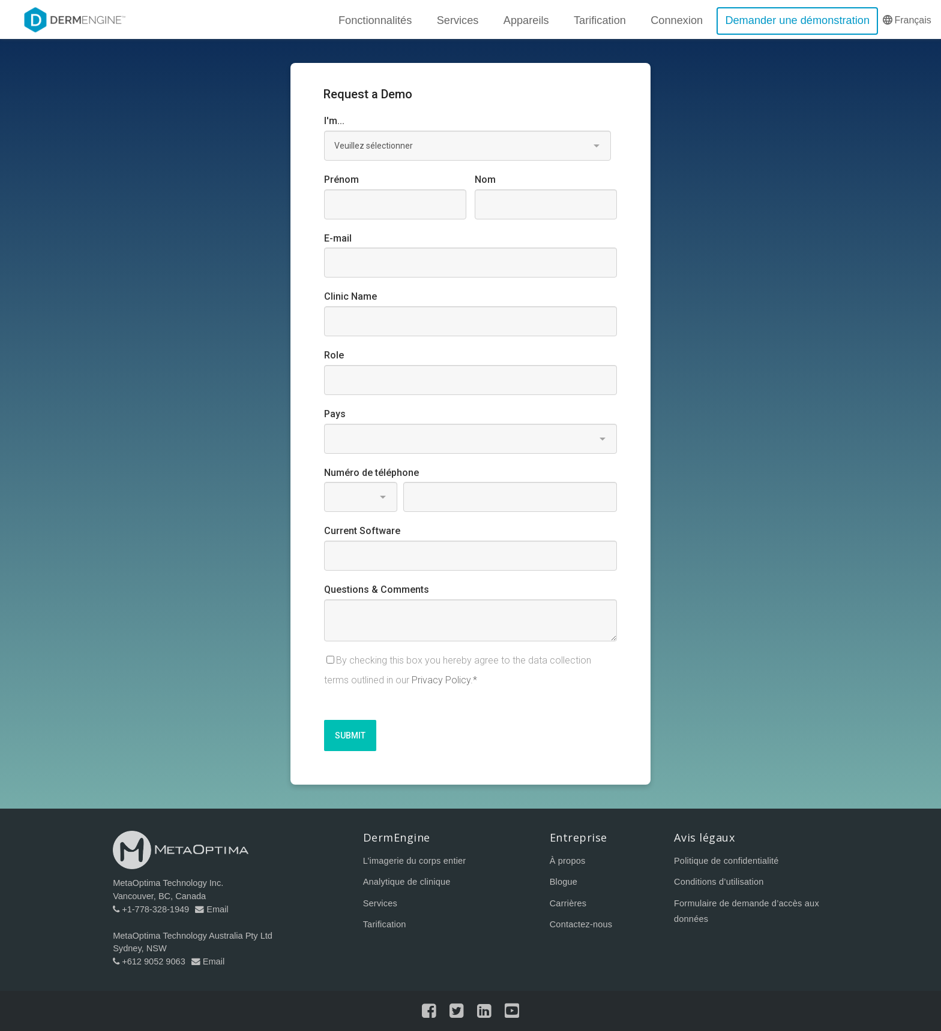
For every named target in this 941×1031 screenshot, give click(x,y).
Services (380, 903)
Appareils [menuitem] (526, 20)
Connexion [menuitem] (677, 20)
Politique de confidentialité (726, 861)
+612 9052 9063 (149, 962)
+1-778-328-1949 (151, 909)
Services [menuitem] (457, 20)
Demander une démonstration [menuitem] (797, 20)
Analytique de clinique (407, 882)
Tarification (384, 924)
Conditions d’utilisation (719, 882)
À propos (568, 861)
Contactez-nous (581, 924)
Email (211, 909)
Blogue (564, 882)
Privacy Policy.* (444, 680)
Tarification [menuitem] (600, 20)
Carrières (568, 903)
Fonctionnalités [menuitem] (375, 20)
